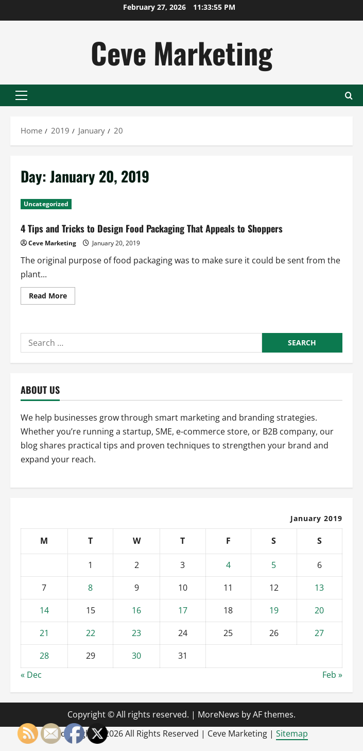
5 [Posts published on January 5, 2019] (273, 565)
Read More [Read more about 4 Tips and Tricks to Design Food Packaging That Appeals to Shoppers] (52, 297)
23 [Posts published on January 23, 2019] (136, 633)
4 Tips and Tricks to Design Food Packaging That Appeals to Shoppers (152, 228)
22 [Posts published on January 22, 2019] (90, 633)
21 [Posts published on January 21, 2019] (44, 633)
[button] (21, 95)
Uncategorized (46, 203)
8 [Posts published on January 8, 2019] (90, 587)
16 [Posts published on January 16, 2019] (136, 610)
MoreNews (218, 714)
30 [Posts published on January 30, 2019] (136, 655)
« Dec (31, 674)
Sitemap (292, 733)
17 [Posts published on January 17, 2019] (182, 610)
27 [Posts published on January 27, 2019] (319, 633)
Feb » (332, 674)
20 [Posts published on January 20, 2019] (319, 610)
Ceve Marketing (181, 52)
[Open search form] (349, 96)
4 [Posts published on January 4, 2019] (228, 565)
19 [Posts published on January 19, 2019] (274, 610)
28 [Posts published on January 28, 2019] (44, 655)
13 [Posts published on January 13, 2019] (319, 587)
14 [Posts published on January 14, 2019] (44, 610)
